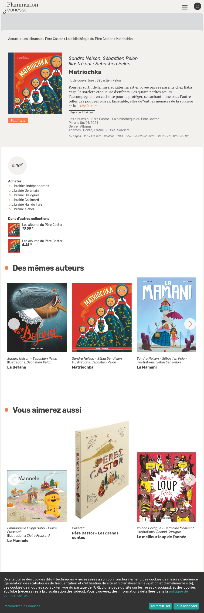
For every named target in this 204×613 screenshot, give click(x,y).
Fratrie (99, 130)
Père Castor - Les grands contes (95, 535)
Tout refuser (160, 606)
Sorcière (123, 130)
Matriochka (82, 367)
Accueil (13, 39)
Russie (110, 130)
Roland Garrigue (149, 528)
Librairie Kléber (23, 209)
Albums (86, 127)
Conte (87, 130)
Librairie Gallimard (25, 200)
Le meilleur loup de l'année (161, 537)
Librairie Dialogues (26, 195)
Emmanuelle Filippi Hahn (26, 528)
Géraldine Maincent (179, 528)
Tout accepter (186, 606)
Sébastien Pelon (120, 58)
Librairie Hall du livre (27, 205)
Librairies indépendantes (30, 186)
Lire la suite (88, 105)
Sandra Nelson (84, 58)
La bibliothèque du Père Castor (89, 39)
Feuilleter (18, 120)
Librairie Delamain (25, 191)
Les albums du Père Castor (43, 39)
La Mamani (147, 367)
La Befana (16, 367)
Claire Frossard (38, 536)
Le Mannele (17, 540)
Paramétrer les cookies (21, 606)
